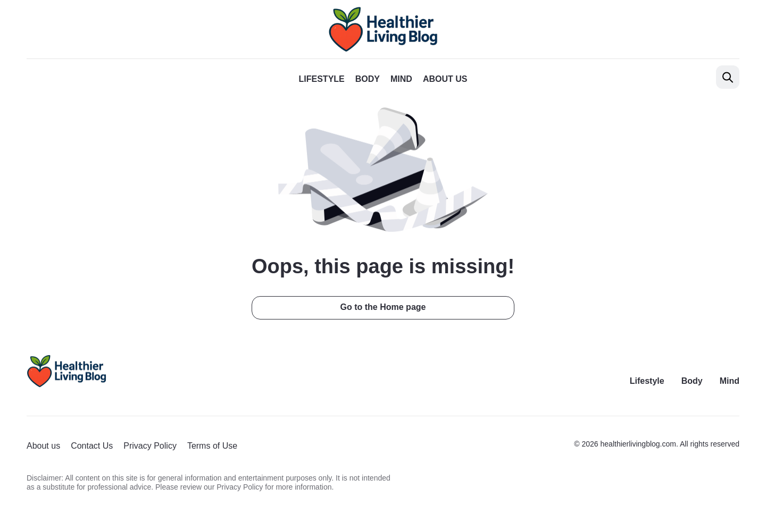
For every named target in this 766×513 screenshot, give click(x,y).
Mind (401, 78)
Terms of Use (212, 445)
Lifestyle (322, 78)
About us (445, 78)
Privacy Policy (150, 445)
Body (367, 78)
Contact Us (92, 445)
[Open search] (727, 77)
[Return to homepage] (66, 371)
